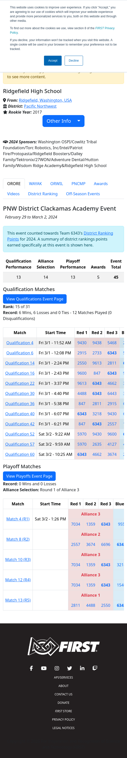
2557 (112, 424)
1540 (121, 585)
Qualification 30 (20, 393)
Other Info (61, 121)
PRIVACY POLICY (63, 719)
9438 (97, 342)
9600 (82, 373)
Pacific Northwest (40, 106)
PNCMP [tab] (78, 183)
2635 (97, 444)
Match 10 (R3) (18, 559)
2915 (82, 353)
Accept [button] (52, 60)
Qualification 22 (20, 383)
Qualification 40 (20, 413)
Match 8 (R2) (18, 539)
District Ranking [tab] (43, 193)
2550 (82, 363)
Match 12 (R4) (18, 580)
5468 (112, 342)
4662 (112, 383)
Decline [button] (74, 60)
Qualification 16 (20, 373)
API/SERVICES (63, 677)
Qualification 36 (20, 403)
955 (121, 524)
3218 (97, 413)
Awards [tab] (101, 183)
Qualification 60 (20, 454)
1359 (90, 524)
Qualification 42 (20, 424)
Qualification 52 (20, 434)
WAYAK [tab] (35, 183)
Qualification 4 (20, 342)
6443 (112, 393)
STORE (63, 711)
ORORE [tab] (14, 183)
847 (97, 373)
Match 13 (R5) (18, 600)
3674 (112, 454)
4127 (112, 444)
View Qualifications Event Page (34, 299)
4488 (82, 393)
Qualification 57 (20, 444)
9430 (82, 342)
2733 (97, 353)
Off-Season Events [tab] (83, 193)
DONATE (63, 703)
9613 (97, 363)
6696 (105, 544)
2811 (112, 363)
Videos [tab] (13, 193)
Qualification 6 (20, 353)
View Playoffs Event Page (29, 476)
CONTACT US (64, 694)
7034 (75, 524)
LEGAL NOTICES (63, 728)
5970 (82, 434)
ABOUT (63, 686)
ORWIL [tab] (56, 183)
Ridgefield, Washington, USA (45, 100)
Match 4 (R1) (18, 519)
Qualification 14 (20, 363)
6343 (112, 353)
